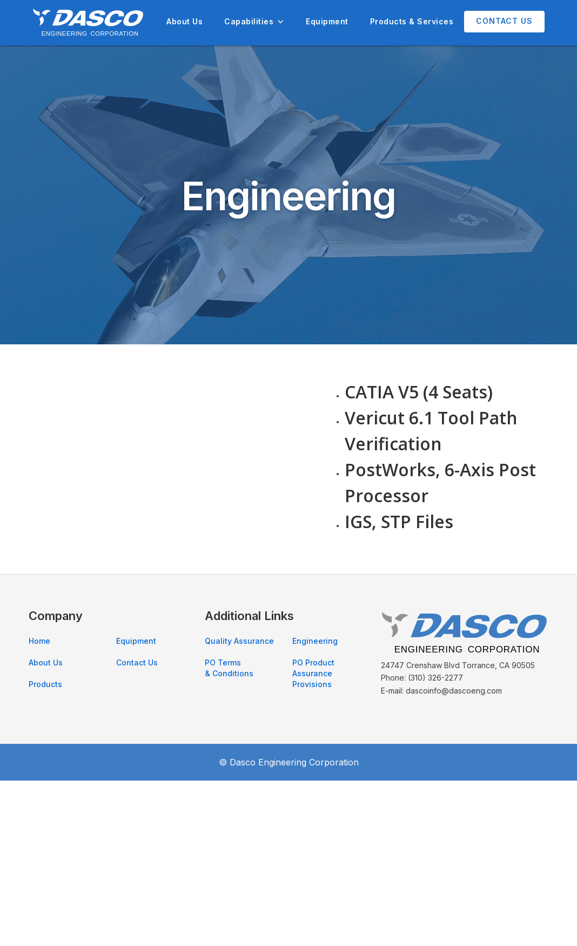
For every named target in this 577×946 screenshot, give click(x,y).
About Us (184, 21)
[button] (254, 21)
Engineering (315, 640)
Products (45, 684)
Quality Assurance (239, 640)
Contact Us (504, 20)
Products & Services (412, 21)
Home (39, 640)
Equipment (327, 21)
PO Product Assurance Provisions (313, 673)
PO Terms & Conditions (229, 668)
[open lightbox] (170, 415)
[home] (88, 22)
